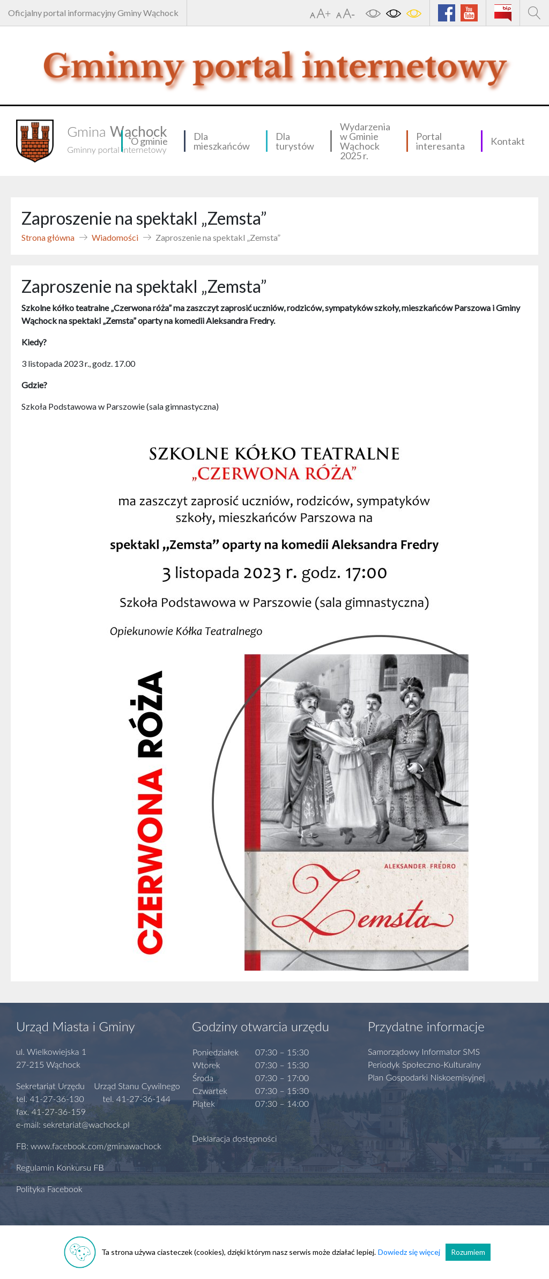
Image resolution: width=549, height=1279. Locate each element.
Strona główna (48, 237)
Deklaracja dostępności (234, 1138)
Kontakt (508, 141)
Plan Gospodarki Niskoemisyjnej (426, 1077)
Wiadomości (115, 237)
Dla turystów (295, 141)
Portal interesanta (440, 141)
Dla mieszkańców (222, 141)
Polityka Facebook (49, 1189)
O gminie (149, 141)
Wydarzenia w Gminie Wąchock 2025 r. (365, 141)
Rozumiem (468, 1251)
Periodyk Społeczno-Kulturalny (424, 1064)
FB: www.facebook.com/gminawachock (88, 1146)
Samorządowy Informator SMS (424, 1051)
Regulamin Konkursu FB (60, 1167)
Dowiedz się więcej (409, 1251)
